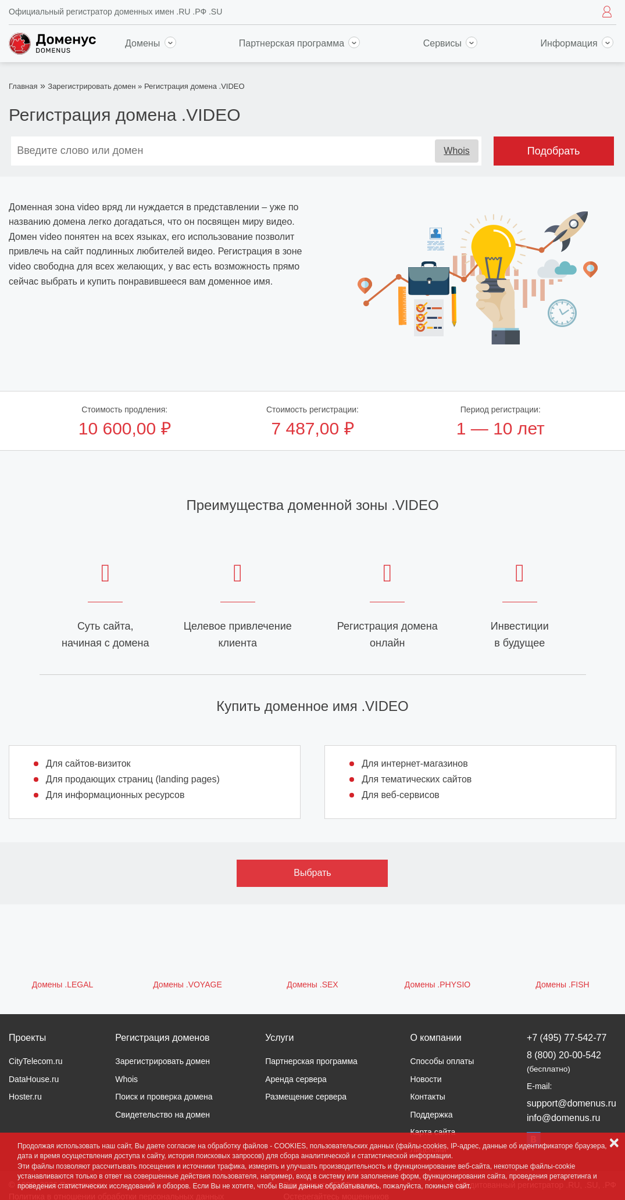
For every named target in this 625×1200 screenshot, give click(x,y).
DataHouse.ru (34, 1079)
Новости (425, 1079)
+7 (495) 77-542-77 (566, 1038)
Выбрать (312, 873)
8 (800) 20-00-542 (564, 1061)
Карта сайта (432, 1132)
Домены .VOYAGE (187, 984)
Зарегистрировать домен (91, 86)
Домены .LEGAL (63, 984)
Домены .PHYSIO (437, 984)
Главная (23, 86)
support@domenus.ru (571, 1103)
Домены (150, 43)
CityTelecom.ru (36, 1061)
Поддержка (431, 1114)
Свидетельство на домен (162, 1114)
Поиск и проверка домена (163, 1096)
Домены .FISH (562, 984)
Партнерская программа (299, 43)
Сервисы (450, 43)
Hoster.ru (25, 1096)
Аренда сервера (296, 1079)
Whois (456, 151)
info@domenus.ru (564, 1118)
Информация (577, 43)
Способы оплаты (442, 1061)
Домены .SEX (312, 984)
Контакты (427, 1096)
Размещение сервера (306, 1096)
